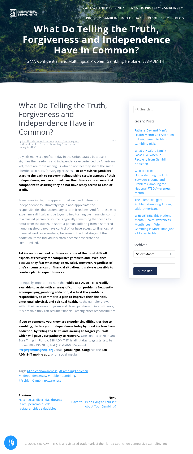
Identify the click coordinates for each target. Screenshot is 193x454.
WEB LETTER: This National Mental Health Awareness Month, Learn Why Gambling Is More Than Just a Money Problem (154, 224)
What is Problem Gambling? (155, 8)
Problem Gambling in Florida (112, 18)
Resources (157, 18)
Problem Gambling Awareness (57, 144)
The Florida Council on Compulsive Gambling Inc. (50, 141)
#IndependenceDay (32, 376)
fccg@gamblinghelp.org (36, 350)
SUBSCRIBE (145, 271)
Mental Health (30, 144)
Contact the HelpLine (102, 8)
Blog (179, 18)
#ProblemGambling (61, 376)
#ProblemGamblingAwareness (40, 380)
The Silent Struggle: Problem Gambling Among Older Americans (153, 204)
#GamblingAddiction (73, 371)
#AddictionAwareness (42, 371)
